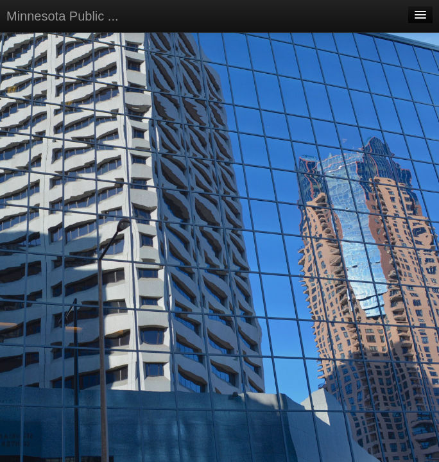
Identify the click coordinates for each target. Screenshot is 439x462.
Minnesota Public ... (62, 16)
